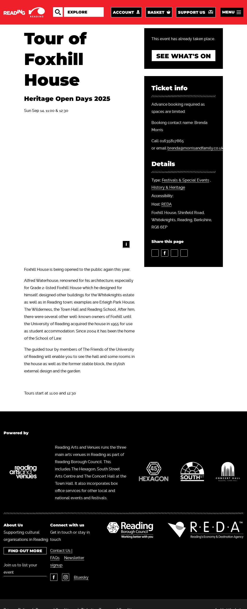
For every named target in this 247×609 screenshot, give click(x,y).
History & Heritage (168, 187)
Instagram (65, 577)
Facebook (53, 577)
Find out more (25, 551)
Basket (156, 12)
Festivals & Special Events (185, 180)
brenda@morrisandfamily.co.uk (195, 148)
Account (123, 12)
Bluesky (81, 577)
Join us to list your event (20, 569)
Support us (191, 12)
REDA (166, 204)
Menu (228, 12)
